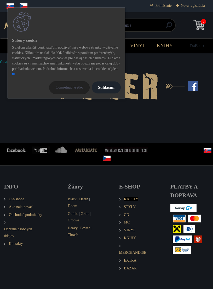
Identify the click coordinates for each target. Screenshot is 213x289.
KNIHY (165, 45)
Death (83, 199)
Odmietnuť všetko (69, 87)
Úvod (3, 62)
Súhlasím (106, 87)
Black (72, 199)
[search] (169, 27)
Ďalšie (195, 45)
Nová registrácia (193, 6)
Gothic (73, 213)
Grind (85, 213)
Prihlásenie (163, 6)
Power (85, 228)
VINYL (138, 45)
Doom (72, 206)
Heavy (73, 228)
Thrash (73, 235)
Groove (73, 220)
